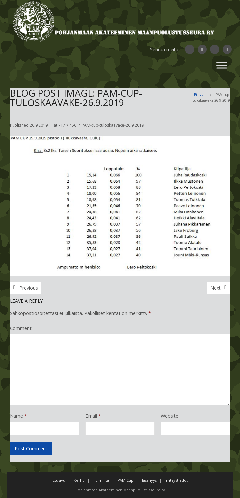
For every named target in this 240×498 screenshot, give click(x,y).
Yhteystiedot (176, 480)
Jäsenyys (149, 480)
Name (18, 415)
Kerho (79, 480)
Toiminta (101, 480)
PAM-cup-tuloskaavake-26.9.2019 (113, 125)
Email (93, 415)
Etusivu (200, 94)
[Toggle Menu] (221, 65)
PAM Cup (125, 480)
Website (169, 415)
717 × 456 (67, 125)
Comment (21, 328)
